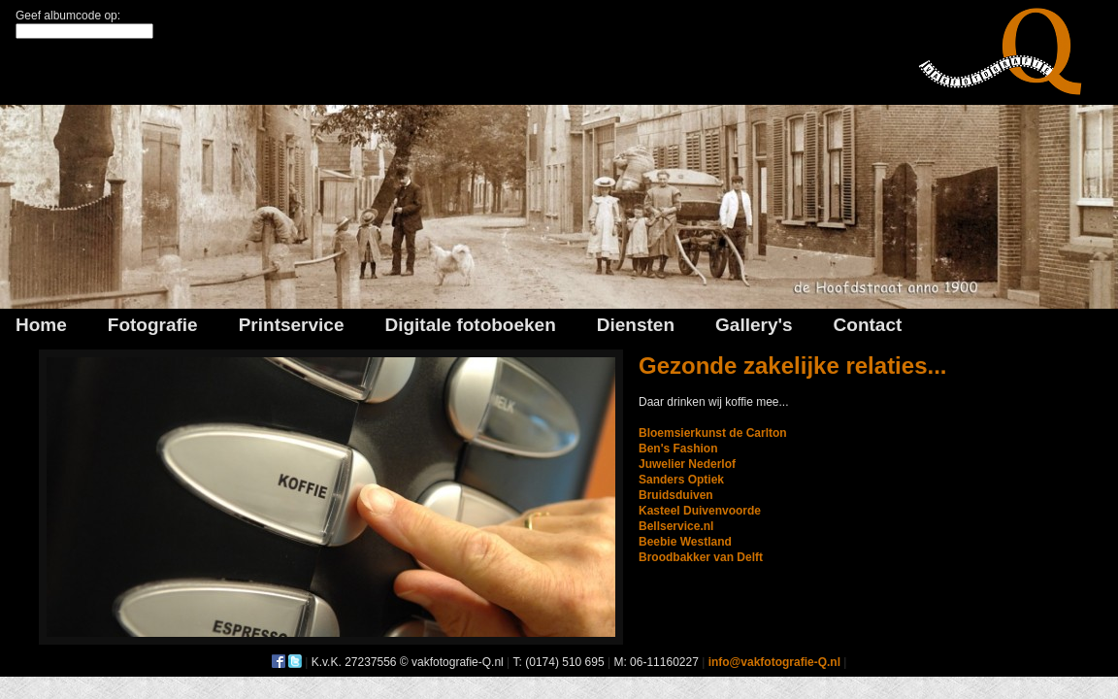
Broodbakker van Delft (701, 557)
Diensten (635, 325)
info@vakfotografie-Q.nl (774, 662)
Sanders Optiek (681, 479)
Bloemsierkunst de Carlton (713, 433)
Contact (868, 325)
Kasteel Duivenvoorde (700, 510)
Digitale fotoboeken (469, 325)
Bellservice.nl (676, 526)
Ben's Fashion (678, 448)
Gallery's (754, 325)
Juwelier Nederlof (687, 464)
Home (41, 325)
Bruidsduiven (676, 495)
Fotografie (153, 325)
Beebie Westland (685, 542)
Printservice (292, 325)
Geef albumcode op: (68, 15)
